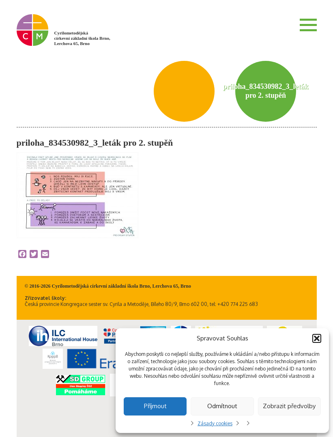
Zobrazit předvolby (289, 406)
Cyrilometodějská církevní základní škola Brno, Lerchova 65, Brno (82, 38)
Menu (308, 24)
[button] (317, 338)
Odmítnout (222, 406)
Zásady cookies (215, 423)
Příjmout (155, 406)
